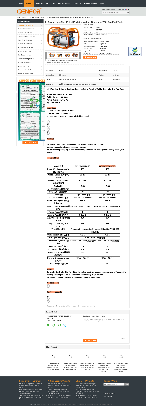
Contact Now (91, 57)
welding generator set (72, 306)
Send (126, 384)
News (102, 3)
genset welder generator (57, 306)
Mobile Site (108, 396)
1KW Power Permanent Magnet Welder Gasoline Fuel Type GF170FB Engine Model (31, 397)
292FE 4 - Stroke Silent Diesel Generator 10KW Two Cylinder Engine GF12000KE (87, 391)
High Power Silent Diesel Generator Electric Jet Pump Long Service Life (86, 396)
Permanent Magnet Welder (26, 73)
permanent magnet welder (87, 306)
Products (29, 3)
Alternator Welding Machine (26, 59)
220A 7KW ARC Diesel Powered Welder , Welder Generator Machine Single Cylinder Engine (121, 367)
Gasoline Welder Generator (26, 29)
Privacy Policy (35, 404)
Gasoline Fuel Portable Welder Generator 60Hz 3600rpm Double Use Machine (87, 366)
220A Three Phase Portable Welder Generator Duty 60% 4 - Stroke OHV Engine (53, 366)
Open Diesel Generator (25, 44)
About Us (39, 3)
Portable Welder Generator (37, 17)
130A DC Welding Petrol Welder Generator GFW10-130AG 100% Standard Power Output (70, 366)
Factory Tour (50, 3)
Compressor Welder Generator (27, 70)
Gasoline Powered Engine (25, 47)
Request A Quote (90, 3)
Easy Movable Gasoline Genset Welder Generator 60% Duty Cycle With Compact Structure (104, 367)
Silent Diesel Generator (25, 40)
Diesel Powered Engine (25, 51)
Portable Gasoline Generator (26, 36)
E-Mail (106, 394)
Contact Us (77, 3)
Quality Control (63, 3)
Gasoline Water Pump (24, 62)
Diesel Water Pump (23, 66)
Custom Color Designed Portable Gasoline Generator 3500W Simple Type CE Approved (58, 391)
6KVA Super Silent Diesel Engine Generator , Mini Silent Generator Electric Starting (86, 385)
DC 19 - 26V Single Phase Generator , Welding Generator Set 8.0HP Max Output (30, 385)
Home (20, 3)
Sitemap (112, 394)
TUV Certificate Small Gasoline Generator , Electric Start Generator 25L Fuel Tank (60, 385)
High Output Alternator (24, 55)
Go (128, 12)
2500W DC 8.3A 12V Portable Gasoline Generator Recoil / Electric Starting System (59, 397)
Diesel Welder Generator (25, 32)
